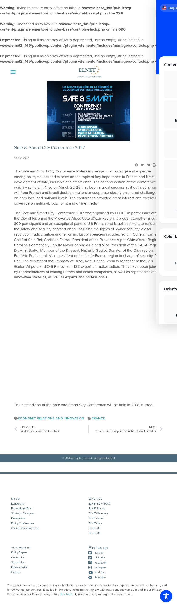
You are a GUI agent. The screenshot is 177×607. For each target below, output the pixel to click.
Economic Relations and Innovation (51, 418)
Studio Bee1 (108, 458)
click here (66, 594)
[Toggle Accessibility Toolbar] (166, 596)
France (98, 418)
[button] (13, 72)
